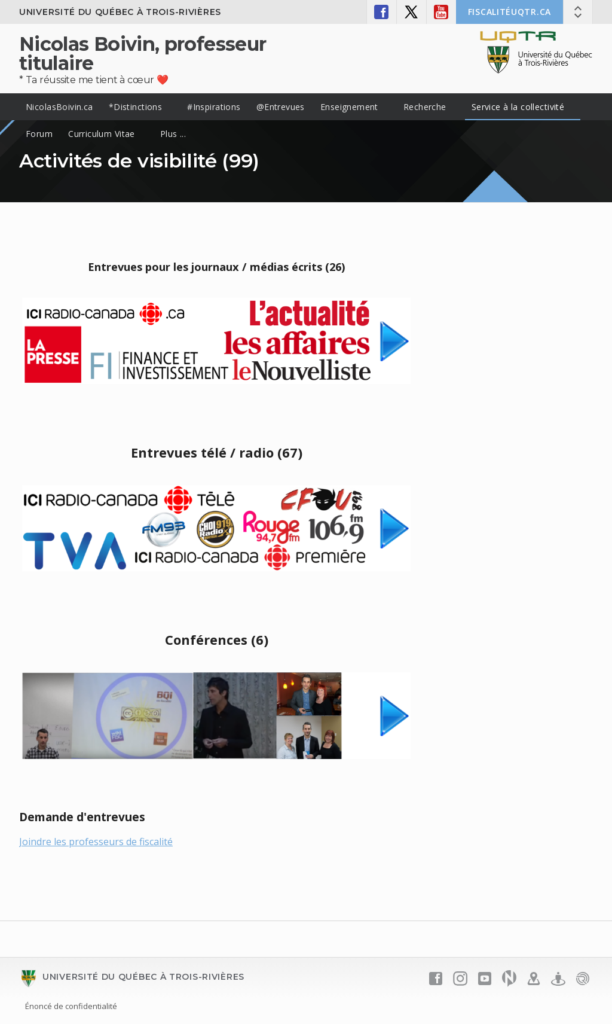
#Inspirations (213, 106)
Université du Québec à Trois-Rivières (120, 12)
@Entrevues (280, 106)
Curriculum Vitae (101, 133)
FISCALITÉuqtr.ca (509, 11)
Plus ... (173, 133)
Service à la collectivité (518, 106)
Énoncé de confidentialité (71, 1006)
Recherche (424, 106)
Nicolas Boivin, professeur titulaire (142, 53)
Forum (39, 133)
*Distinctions (135, 106)
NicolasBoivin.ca (59, 106)
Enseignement (349, 106)
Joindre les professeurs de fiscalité (96, 841)
